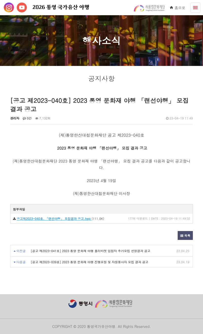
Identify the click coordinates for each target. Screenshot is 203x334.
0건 (27, 118)
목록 (185, 235)
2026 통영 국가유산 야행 (60, 8)
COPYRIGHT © (64, 326)
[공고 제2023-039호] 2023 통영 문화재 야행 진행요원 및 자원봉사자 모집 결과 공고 (89, 262)
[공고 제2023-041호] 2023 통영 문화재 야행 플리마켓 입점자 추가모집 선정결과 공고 (90, 251)
